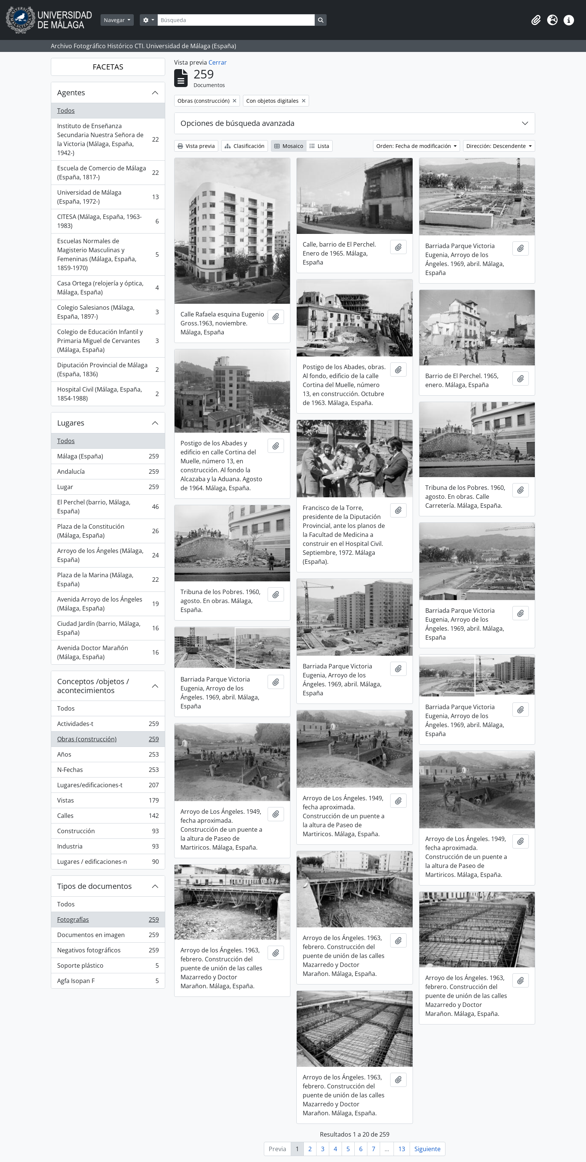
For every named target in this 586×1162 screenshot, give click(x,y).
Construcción (108, 832)
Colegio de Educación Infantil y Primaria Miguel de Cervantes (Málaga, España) (108, 341)
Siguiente (427, 1149)
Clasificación (245, 145)
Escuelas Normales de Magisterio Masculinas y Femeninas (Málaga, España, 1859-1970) (108, 254)
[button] (536, 20)
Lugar (108, 488)
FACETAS (108, 67)
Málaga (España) (108, 458)
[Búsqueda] (236, 20)
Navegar (115, 20)
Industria (108, 848)
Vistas (108, 802)
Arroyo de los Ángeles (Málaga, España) (108, 555)
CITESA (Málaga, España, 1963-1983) (108, 221)
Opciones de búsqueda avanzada (237, 123)
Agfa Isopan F (108, 982)
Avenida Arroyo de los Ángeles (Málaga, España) (108, 603)
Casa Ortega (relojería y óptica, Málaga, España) (108, 287)
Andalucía (108, 473)
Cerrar (218, 62)
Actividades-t (108, 725)
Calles (108, 817)
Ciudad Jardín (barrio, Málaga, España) (108, 628)
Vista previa (196, 145)
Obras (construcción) (108, 741)
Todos (66, 110)
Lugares (70, 423)
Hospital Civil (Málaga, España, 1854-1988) (108, 393)
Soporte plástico (108, 967)
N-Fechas (108, 771)
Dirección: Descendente (496, 145)
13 (401, 1149)
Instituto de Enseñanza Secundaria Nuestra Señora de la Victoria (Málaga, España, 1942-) (108, 139)
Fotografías (108, 921)
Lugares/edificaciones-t (108, 787)
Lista (319, 145)
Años (108, 756)
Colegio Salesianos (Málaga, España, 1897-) (108, 312)
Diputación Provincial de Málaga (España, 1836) (108, 369)
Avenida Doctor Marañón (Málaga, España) (108, 652)
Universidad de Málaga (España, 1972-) (108, 196)
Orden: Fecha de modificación (414, 145)
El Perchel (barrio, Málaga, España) (108, 506)
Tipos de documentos (94, 886)
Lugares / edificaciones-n (108, 863)
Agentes (71, 92)
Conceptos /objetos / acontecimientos (93, 685)
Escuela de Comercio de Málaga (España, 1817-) (108, 172)
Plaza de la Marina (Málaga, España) (108, 579)
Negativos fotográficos (108, 952)
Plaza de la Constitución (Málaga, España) (108, 531)
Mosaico (288, 145)
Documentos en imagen (108, 936)
